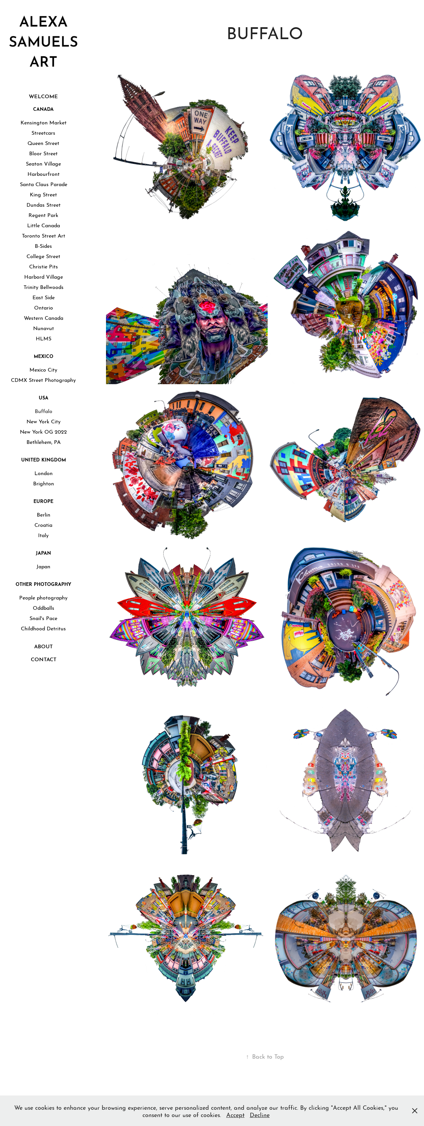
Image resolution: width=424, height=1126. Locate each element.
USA (43, 397)
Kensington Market (44, 122)
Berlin (43, 514)
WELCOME (43, 96)
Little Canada (43, 225)
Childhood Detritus (43, 628)
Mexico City (43, 369)
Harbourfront (43, 173)
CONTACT (43, 659)
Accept (235, 1114)
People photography (43, 597)
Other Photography (43, 583)
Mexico (43, 355)
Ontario (43, 307)
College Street (43, 255)
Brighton (43, 483)
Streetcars (43, 132)
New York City (43, 421)
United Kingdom (43, 459)
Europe (43, 500)
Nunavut (43, 327)
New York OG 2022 (43, 431)
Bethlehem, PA (43, 441)
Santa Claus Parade (43, 183)
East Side (43, 297)
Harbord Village (43, 276)
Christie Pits (43, 266)
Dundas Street (43, 204)
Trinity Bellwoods (44, 286)
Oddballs (43, 607)
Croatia (43, 524)
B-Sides (43, 245)
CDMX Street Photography (43, 379)
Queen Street (43, 142)
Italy (43, 534)
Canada (43, 108)
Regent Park (43, 214)
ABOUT (43, 646)
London (43, 472)
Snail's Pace (43, 617)
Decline (260, 1114)
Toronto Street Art (43, 235)
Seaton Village (43, 163)
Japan (43, 552)
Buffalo (43, 410)
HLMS (43, 338)
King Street (43, 194)
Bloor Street (43, 153)
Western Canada (43, 317)
